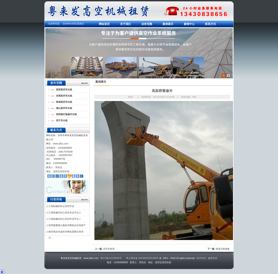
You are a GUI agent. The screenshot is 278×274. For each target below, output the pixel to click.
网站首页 (104, 23)
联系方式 (210, 23)
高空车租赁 (109, 249)
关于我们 (125, 23)
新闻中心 (189, 23)
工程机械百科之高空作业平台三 (65, 212)
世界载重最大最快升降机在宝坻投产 (67, 225)
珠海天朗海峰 (223, 249)
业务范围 (146, 23)
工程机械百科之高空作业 (61, 206)
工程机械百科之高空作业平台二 (65, 219)
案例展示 (168, 23)
